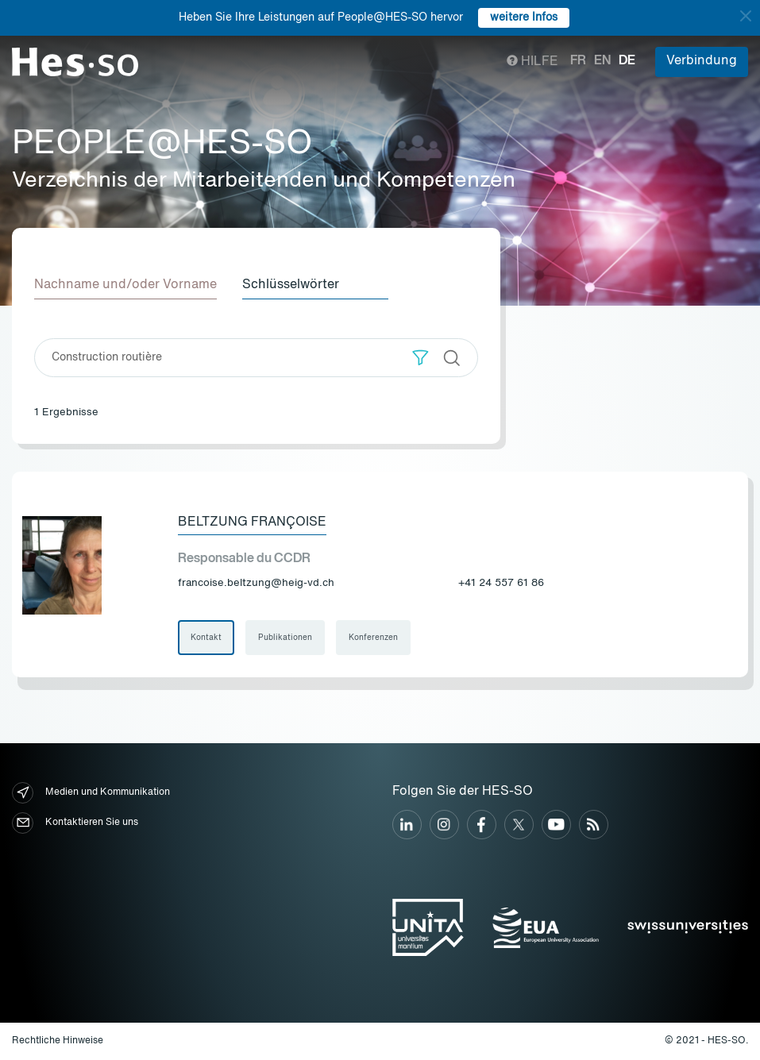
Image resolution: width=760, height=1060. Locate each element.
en (602, 61)
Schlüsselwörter (290, 285)
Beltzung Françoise (252, 522)
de (627, 61)
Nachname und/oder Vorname (125, 285)
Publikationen (285, 638)
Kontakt (206, 638)
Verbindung (701, 61)
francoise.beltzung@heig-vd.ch (256, 583)
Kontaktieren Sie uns (75, 823)
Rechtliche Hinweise (57, 1041)
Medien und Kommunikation (91, 793)
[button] (420, 357)
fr (578, 61)
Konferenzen (373, 638)
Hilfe (532, 62)
